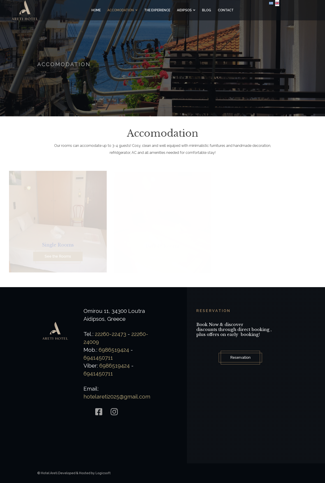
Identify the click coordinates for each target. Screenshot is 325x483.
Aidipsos (184, 10)
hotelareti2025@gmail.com (117, 396)
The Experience (157, 10)
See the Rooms (58, 257)
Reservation (240, 357)
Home (96, 10)
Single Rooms (58, 246)
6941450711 (98, 357)
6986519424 (114, 350)
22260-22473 (110, 334)
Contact (226, 10)
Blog (206, 10)
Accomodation (120, 10)
